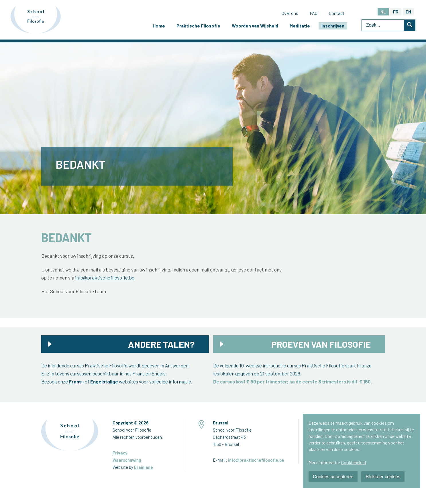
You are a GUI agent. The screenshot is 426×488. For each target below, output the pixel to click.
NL (383, 11)
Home (159, 25)
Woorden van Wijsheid (255, 25)
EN (408, 11)
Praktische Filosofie (198, 25)
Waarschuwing (127, 460)
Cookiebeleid (353, 462)
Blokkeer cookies (383, 476)
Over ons (290, 13)
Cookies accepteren (333, 476)
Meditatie (300, 25)
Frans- (76, 381)
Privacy (120, 452)
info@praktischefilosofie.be (104, 277)
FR (395, 11)
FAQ (313, 13)
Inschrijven (332, 25)
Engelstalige (104, 381)
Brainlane (143, 467)
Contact (336, 13)
